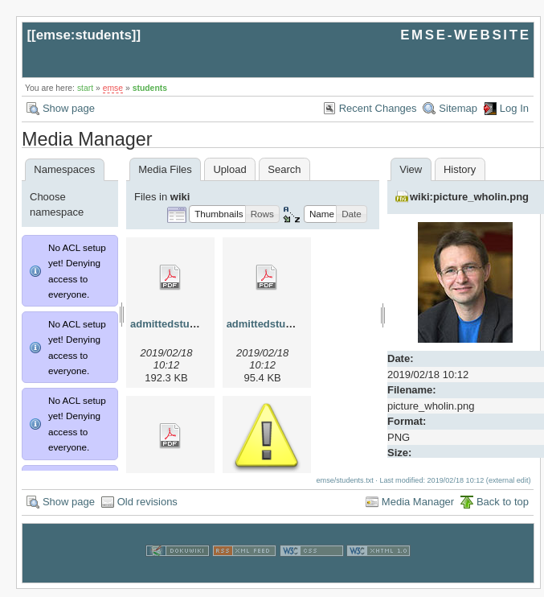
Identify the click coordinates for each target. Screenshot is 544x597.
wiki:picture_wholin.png (469, 197)
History (460, 169)
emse (113, 88)
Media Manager (418, 510)
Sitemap (458, 108)
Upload (229, 169)
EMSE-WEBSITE (465, 35)
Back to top (503, 510)
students (150, 88)
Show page (69, 108)
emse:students (84, 35)
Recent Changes (378, 108)
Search (284, 169)
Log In (514, 108)
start (85, 88)
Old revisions (147, 510)
